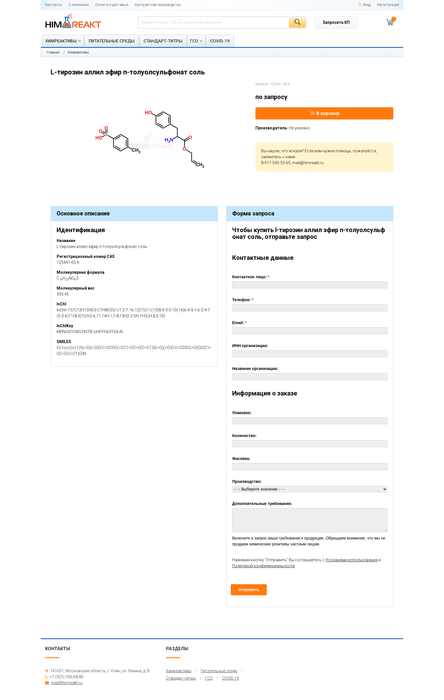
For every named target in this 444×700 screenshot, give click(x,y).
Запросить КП (336, 22)
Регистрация (388, 5)
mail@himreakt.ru (308, 162)
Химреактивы (61, 41)
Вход (364, 5)
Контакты (53, 5)
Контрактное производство (158, 5)
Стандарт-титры (163, 41)
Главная (53, 52)
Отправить (248, 589)
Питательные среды (112, 41)
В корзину (324, 113)
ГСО (194, 41)
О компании (79, 5)
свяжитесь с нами (278, 157)
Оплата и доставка (111, 5)
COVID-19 (220, 41)
